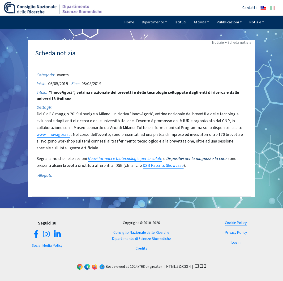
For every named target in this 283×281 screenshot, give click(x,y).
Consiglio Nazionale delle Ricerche (141, 232)
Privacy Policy (236, 232)
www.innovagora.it (53, 134)
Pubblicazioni (228, 22)
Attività (200, 22)
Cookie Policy (236, 222)
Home (129, 22)
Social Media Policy (47, 245)
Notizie (255, 22)
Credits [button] (141, 248)
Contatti (249, 7)
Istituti (180, 22)
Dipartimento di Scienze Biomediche (141, 238)
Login (235, 242)
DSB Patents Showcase (163, 165)
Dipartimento (153, 22)
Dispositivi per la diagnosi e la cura (196, 158)
